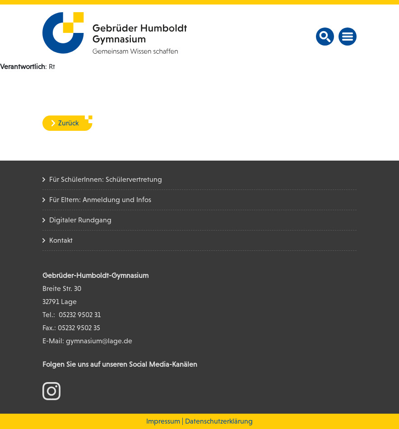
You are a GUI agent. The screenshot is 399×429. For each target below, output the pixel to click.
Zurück (68, 123)
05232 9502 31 (80, 314)
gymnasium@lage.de (99, 341)
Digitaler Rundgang (80, 220)
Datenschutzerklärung (219, 421)
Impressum (163, 421)
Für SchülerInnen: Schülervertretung (105, 179)
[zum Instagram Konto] (51, 390)
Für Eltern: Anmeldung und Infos (100, 199)
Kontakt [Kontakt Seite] (61, 240)
